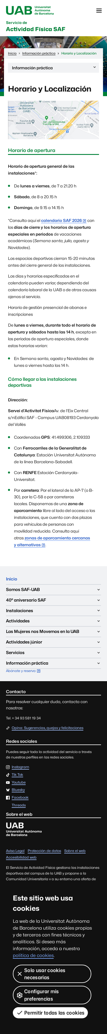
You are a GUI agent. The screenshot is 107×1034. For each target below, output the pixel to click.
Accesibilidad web (21, 857)
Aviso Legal (15, 851)
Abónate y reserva (24, 671)
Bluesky (18, 790)
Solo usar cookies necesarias (40, 973)
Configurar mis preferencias (37, 994)
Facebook (20, 797)
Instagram (20, 767)
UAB (30, 10)
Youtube (19, 782)
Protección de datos (44, 851)
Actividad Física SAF (35, 26)
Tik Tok (17, 774)
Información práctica (54, 68)
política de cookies (33, 955)
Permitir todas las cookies (50, 1012)
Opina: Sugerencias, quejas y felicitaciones (47, 728)
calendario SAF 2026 (61, 220)
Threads (19, 805)
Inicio (11, 578)
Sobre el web (75, 851)
